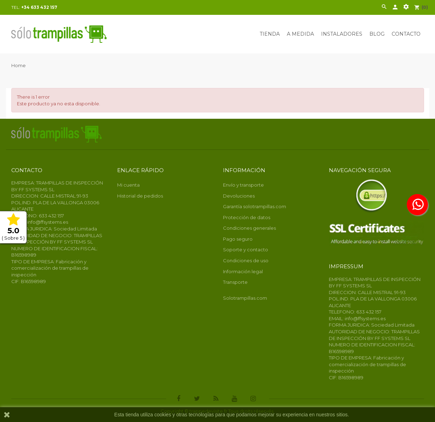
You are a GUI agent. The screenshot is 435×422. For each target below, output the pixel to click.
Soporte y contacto (245, 249)
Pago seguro (238, 239)
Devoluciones (239, 196)
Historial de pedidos (140, 196)
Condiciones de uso (245, 260)
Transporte (235, 282)
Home (18, 65)
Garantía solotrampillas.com (254, 206)
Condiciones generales (249, 228)
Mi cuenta (128, 185)
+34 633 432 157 (39, 7)
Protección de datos (246, 217)
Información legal (243, 271)
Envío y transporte (243, 185)
